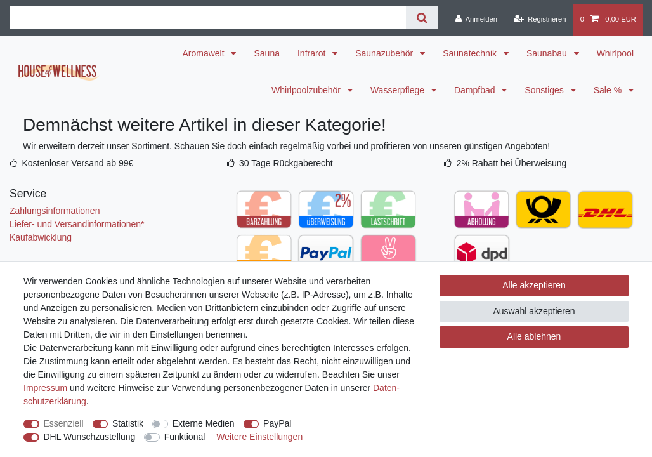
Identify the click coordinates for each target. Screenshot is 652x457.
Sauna (266, 53)
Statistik (127, 423)
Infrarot (312, 53)
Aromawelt (204, 53)
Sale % (609, 90)
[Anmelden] (476, 20)
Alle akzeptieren (534, 285)
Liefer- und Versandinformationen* (77, 224)
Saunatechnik (471, 53)
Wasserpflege (398, 90)
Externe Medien (204, 423)
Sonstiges (545, 90)
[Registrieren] (539, 20)
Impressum (45, 388)
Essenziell (64, 423)
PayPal (277, 423)
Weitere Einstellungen (259, 437)
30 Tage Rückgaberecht (286, 163)
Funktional (184, 437)
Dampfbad (475, 90)
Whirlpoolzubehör (307, 90)
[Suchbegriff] (208, 17)
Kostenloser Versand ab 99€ (77, 163)
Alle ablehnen (534, 336)
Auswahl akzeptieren (534, 311)
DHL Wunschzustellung (90, 437)
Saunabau (548, 53)
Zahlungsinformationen (55, 211)
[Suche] (422, 17)
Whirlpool (615, 53)
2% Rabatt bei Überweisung (512, 163)
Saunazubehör (385, 53)
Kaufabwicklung (41, 237)
